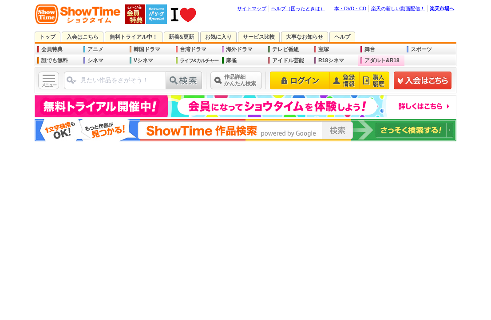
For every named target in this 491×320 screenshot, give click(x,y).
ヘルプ (342, 37)
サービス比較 (259, 37)
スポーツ (421, 49)
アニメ (95, 49)
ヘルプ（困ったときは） (298, 8)
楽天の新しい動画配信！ (398, 8)
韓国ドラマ (147, 49)
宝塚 (323, 49)
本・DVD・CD (350, 8)
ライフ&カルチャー (199, 60)
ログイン (300, 80)
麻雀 (231, 60)
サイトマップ (251, 8)
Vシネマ (143, 60)
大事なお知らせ (304, 37)
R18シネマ (331, 60)
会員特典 (52, 49)
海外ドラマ (239, 49)
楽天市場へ (442, 8)
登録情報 (345, 80)
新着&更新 (181, 37)
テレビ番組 (285, 49)
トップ (47, 37)
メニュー (48, 85)
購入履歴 (374, 80)
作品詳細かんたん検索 (240, 80)
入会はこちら (83, 37)
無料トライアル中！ (134, 37)
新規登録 (423, 80)
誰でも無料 (54, 60)
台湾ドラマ (193, 49)
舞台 (369, 49)
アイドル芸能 (288, 60)
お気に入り (218, 37)
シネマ (95, 60)
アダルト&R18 (382, 60)
